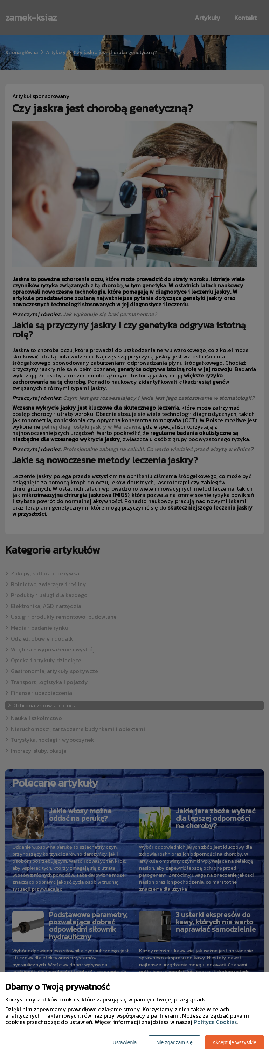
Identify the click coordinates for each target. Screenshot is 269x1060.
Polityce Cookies (215, 1022)
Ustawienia (125, 1042)
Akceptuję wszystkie (234, 1042)
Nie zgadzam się (174, 1042)
